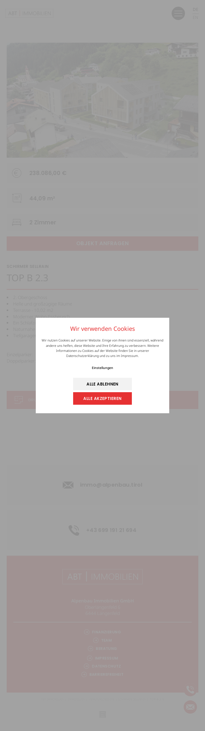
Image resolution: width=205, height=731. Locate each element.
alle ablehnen (102, 384)
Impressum (129, 355)
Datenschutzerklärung (82, 355)
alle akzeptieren (102, 398)
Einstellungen (102, 368)
